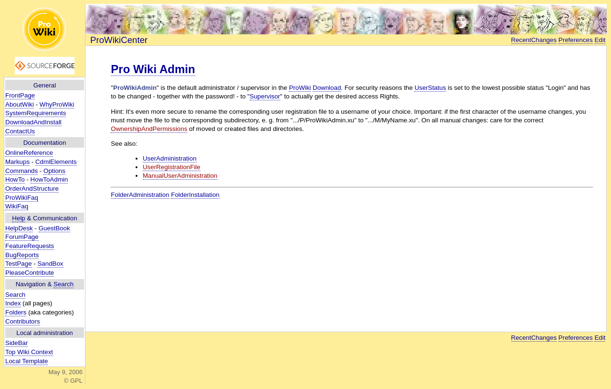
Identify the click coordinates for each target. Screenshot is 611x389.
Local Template (26, 361)
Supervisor (265, 96)
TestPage (18, 263)
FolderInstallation (195, 194)
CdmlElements (56, 161)
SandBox (50, 263)
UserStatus (430, 87)
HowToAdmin (49, 179)
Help (18, 218)
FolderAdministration (140, 194)
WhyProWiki (57, 104)
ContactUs (20, 131)
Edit (599, 39)
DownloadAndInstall (33, 122)
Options (54, 170)
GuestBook (54, 228)
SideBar (16, 342)
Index (13, 303)
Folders (15, 312)
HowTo (15, 179)
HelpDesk (19, 228)
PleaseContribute (29, 272)
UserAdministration (170, 158)
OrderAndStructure (32, 188)
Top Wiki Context (29, 352)
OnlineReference (29, 152)
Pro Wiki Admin (153, 69)
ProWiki (300, 87)
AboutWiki (19, 104)
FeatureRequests (29, 245)
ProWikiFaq (21, 197)
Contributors (22, 321)
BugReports (22, 255)
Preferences (575, 39)
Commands (21, 170)
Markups (17, 161)
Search (63, 284)
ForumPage (22, 236)
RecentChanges (534, 39)
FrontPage (20, 95)
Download (327, 87)
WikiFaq (16, 206)
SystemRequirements (35, 113)
